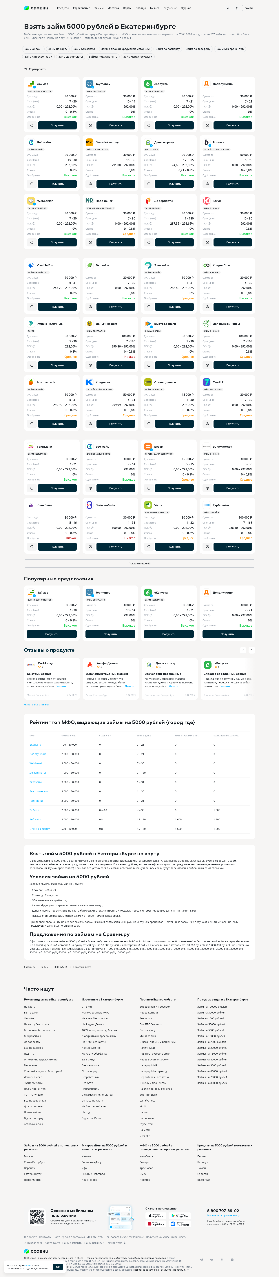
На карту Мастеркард (153, 1071)
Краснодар (146, 1168)
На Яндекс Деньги (93, 1024)
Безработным (90, 1077)
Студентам (146, 1124)
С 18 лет (87, 1006)
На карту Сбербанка (94, 1053)
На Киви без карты (94, 1042)
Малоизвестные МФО (95, 1012)
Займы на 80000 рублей (212, 1083)
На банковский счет (94, 1106)
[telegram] (201, 1260)
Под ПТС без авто (150, 1024)
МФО (143, 1106)
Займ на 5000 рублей (210, 1030)
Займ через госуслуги (137, 56)
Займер (34, 810)
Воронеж (29, 1168)
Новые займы (32, 1112)
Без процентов (33, 1047)
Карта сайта (52, 1243)
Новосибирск (32, 1179)
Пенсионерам (90, 1089)
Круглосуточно (91, 1047)
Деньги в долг (33, 1077)
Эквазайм (36, 782)
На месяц (145, 1130)
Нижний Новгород (93, 1174)
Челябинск (146, 1156)
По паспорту (90, 1071)
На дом (144, 1112)
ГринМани (36, 800)
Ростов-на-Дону (91, 1162)
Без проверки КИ (35, 1100)
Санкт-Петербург (34, 1162)
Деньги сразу (165, 663)
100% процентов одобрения (99, 1030)
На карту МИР (148, 1065)
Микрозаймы (32, 1036)
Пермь (201, 1156)
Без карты (146, 1018)
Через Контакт (149, 1012)
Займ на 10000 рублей (211, 1036)
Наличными (147, 1047)
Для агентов (95, 1237)
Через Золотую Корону (154, 1059)
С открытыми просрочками (99, 1036)
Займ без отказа (84, 49)
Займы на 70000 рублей (212, 1077)
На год (86, 1112)
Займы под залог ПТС (103, 56)
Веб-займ (35, 819)
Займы (44, 966)
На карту (29, 1006)
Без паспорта (90, 1065)
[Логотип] (109, 1251)
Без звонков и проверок (155, 1006)
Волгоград (203, 1179)
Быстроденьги (39, 791)
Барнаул (202, 1162)
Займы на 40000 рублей (212, 1059)
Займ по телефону (198, 49)
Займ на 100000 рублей (212, 1006)
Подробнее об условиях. (146, 1269)
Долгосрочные (33, 1106)
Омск (143, 1174)
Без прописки (148, 1094)
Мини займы (148, 1036)
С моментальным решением (158, 1042)
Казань (86, 1156)
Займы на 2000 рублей (211, 1042)
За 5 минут (88, 1059)
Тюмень (202, 1168)
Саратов (202, 1174)
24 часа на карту (92, 1100)
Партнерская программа (69, 1237)
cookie (27, 1265)
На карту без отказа (36, 1024)
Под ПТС (29, 1053)
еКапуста (221, 663)
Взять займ (31, 1012)
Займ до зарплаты (71, 56)
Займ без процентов (230, 49)
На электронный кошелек (156, 1089)
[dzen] (232, 1260)
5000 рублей (60, 966)
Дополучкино (38, 754)
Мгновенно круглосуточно (40, 1059)
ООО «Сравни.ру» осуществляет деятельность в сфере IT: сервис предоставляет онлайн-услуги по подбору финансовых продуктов (95, 1257)
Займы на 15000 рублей (212, 1053)
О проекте (30, 1237)
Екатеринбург (32, 1174)
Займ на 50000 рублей (211, 1024)
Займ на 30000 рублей (211, 1012)
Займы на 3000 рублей (211, 1065)
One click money (40, 828)
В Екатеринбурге (82, 966)
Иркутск (145, 1179)
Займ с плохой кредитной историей (125, 49)
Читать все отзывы (36, 704)
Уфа (84, 1168)
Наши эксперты (72, 1243)
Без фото (87, 1083)
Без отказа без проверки (39, 1030)
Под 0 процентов (34, 1089)
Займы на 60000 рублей (212, 1071)
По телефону (148, 1030)
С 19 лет (145, 1135)
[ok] (222, 1260)
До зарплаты (38, 772)
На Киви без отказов (95, 1018)
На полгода (147, 1118)
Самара (144, 1162)
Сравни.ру (29, 966)
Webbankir (36, 763)
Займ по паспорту (168, 49)
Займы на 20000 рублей (212, 1047)
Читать (61, 686)
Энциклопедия (33, 1243)
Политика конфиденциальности (166, 1237)
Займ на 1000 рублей (210, 1018)
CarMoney (45, 663)
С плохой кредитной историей (43, 1071)
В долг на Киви (91, 1118)
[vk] (212, 1260)
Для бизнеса (147, 1100)
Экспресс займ (33, 1083)
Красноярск (89, 1179)
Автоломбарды (33, 1124)
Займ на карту (57, 49)
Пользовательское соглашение (124, 1237)
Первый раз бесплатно (154, 1077)
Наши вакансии (94, 1243)
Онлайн (29, 1018)
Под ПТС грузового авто (154, 1053)
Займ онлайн (33, 49)
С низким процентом (153, 1083)
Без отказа (30, 1065)
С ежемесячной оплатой (97, 1094)
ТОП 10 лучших (33, 1094)
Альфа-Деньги (107, 663)
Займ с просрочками (38, 56)
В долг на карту (33, 1118)
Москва (28, 1156)
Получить (57, 125)
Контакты (45, 1237)
